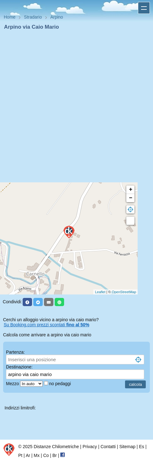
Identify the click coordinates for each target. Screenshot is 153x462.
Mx (37, 455)
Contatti (108, 446)
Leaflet (100, 292)
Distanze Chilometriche (56, 446)
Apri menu (144, 8)
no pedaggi (60, 383)
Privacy (90, 446)
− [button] (130, 198)
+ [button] (130, 189)
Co (46, 455)
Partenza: (15, 352)
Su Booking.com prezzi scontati (46, 324)
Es (141, 446)
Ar (28, 455)
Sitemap (127, 446)
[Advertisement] (74, 108)
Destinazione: (19, 366)
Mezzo (13, 383)
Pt (20, 455)
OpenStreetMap (124, 292)
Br (54, 455)
